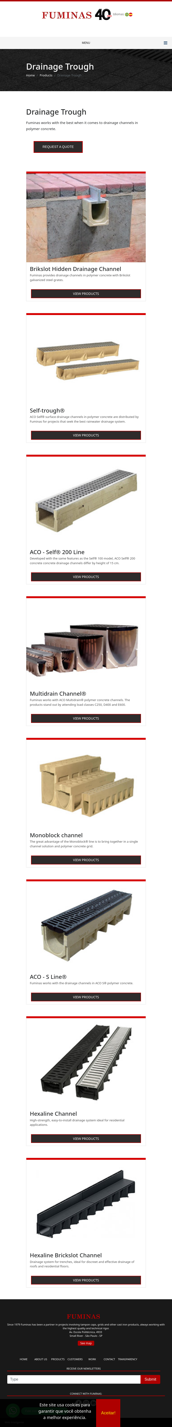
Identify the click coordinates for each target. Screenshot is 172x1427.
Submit (150, 1379)
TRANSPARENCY (127, 1359)
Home (30, 75)
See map (86, 1343)
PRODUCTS (58, 1359)
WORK (92, 1359)
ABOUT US (41, 1359)
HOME (23, 1359)
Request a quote (58, 147)
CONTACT (109, 1359)
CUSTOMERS (75, 1359)
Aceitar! (108, 1413)
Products (46, 75)
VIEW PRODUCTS (86, 293)
